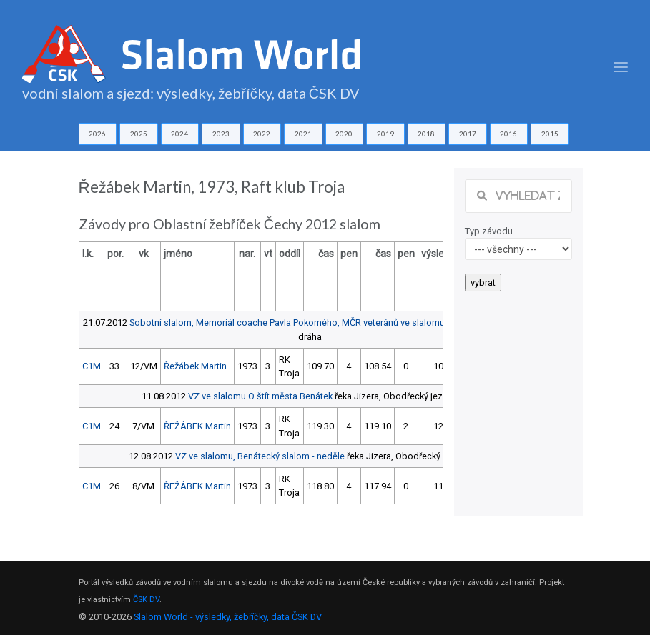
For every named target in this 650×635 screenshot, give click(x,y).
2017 (467, 133)
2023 (221, 133)
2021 (303, 133)
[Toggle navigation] (621, 67)
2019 (385, 133)
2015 (549, 133)
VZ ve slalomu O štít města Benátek (260, 396)
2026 (97, 133)
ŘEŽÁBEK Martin (197, 426)
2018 (426, 133)
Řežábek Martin (195, 366)
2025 (138, 133)
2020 (344, 133)
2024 (179, 133)
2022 (261, 133)
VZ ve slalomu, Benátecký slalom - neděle (260, 456)
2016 (508, 133)
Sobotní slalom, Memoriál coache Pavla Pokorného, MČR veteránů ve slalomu (287, 322)
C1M (91, 366)
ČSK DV (146, 599)
